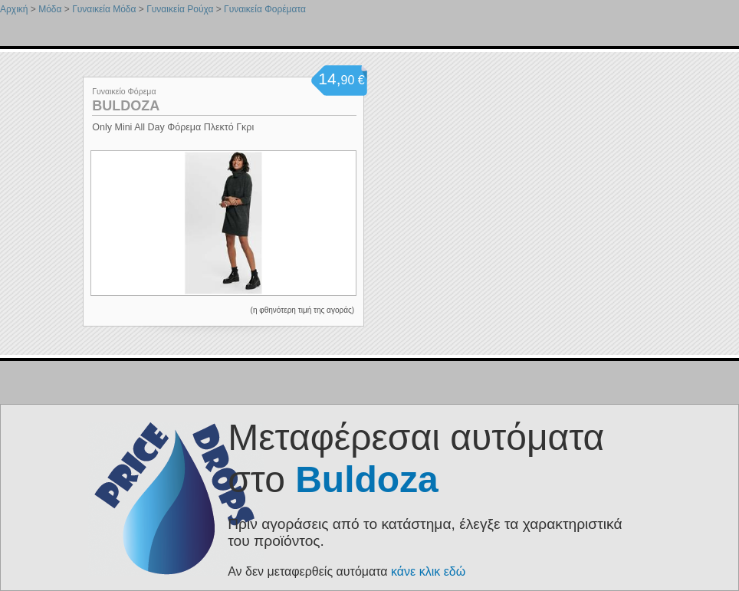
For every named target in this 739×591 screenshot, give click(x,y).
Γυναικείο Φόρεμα (124, 91)
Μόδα (49, 9)
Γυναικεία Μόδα (104, 9)
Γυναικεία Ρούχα (179, 9)
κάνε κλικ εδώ (428, 571)
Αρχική (14, 9)
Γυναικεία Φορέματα (265, 9)
